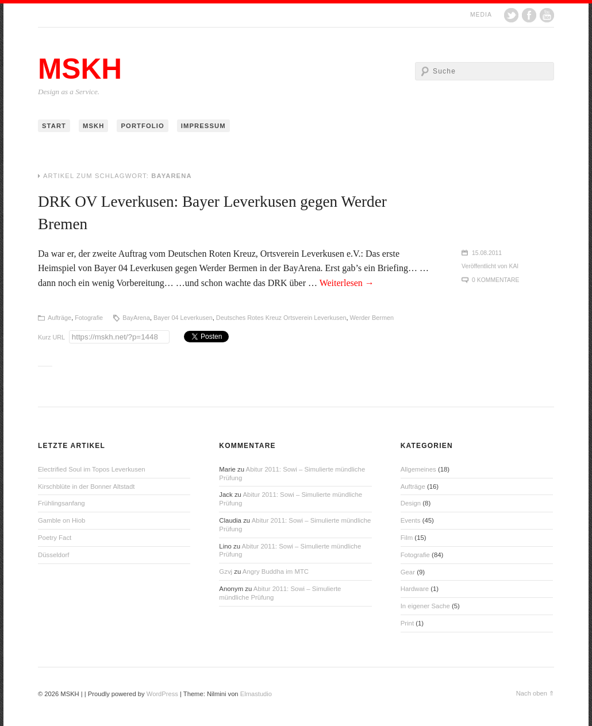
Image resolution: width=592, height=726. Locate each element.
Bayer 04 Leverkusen (183, 317)
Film (407, 537)
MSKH (80, 69)
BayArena (136, 317)
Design (411, 503)
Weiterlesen (347, 283)
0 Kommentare (495, 280)
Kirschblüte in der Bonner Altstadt (86, 486)
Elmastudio (256, 693)
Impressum (203, 125)
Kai (514, 266)
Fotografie (89, 317)
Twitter (511, 15)
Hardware (415, 588)
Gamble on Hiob (61, 520)
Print (407, 623)
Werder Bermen (372, 317)
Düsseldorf (53, 554)
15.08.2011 (487, 253)
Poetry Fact (54, 537)
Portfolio (142, 125)
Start (54, 125)
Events (411, 520)
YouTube (547, 15)
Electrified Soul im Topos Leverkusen (91, 469)
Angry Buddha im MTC (276, 571)
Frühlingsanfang (61, 503)
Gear (408, 572)
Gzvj (225, 571)
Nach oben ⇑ (535, 693)
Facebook (529, 15)
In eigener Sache (425, 606)
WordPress (162, 693)
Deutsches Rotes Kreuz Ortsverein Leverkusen (281, 317)
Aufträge (59, 317)
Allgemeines (418, 469)
